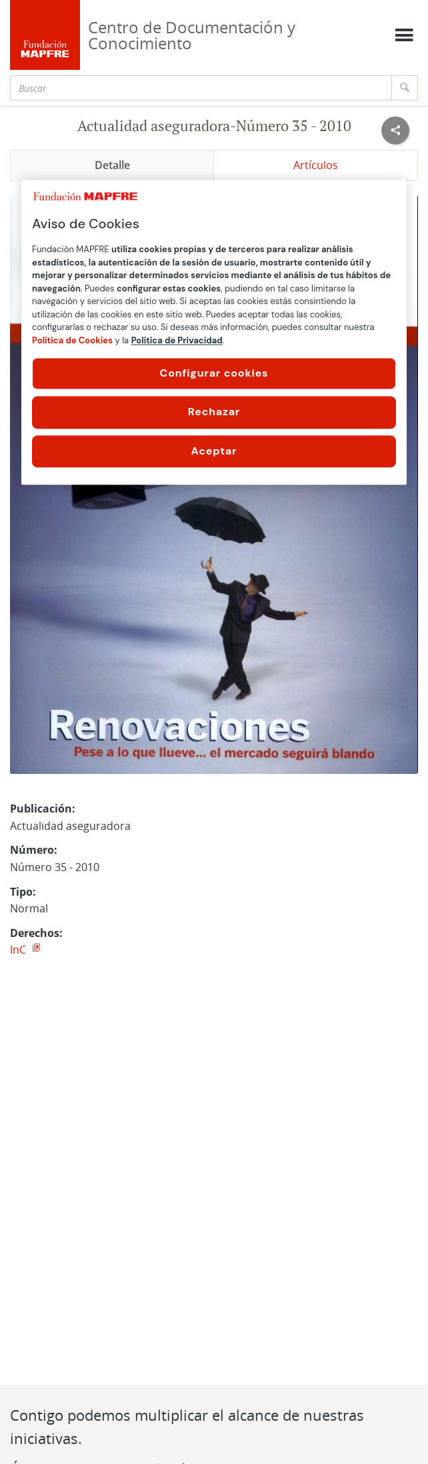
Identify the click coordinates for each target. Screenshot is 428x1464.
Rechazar (214, 412)
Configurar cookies (214, 373)
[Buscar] (201, 87)
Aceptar (214, 451)
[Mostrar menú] (404, 35)
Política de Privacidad (177, 340)
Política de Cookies (72, 340)
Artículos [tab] (315, 165)
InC (19, 949)
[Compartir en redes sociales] (395, 130)
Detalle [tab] (112, 165)
